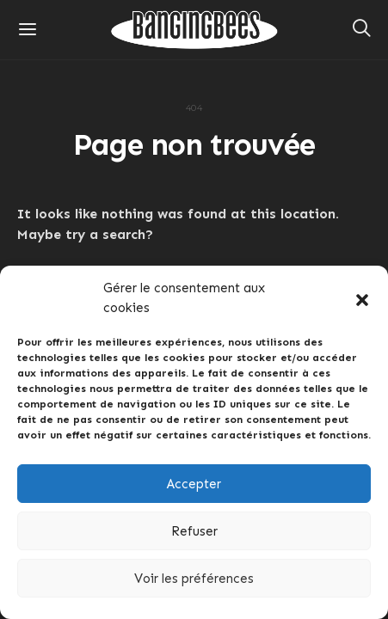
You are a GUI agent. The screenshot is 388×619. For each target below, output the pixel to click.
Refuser (194, 531)
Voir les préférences (194, 578)
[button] (362, 298)
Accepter (194, 484)
